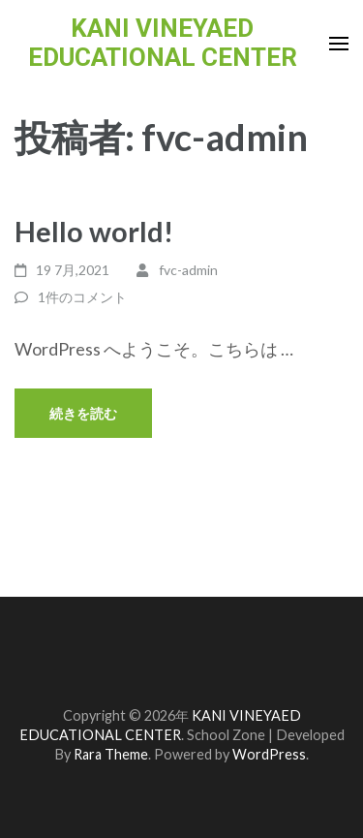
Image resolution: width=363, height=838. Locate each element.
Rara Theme (111, 754)
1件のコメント (82, 297)
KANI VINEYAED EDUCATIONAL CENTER (162, 43)
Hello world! (94, 231)
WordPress (269, 754)
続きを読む (83, 413)
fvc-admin (188, 270)
